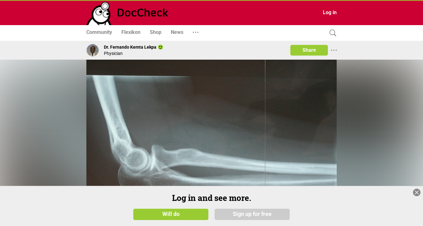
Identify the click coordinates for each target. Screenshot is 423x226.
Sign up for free (252, 214)
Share (309, 50)
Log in (330, 12)
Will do (171, 214)
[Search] (331, 33)
